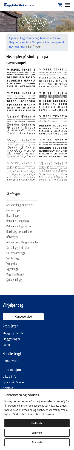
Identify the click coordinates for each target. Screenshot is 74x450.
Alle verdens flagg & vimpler (22, 242)
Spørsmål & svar (13, 382)
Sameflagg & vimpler (17, 247)
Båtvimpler (12, 237)
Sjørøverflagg (14, 279)
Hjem (12, 38)
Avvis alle (37, 442)
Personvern (10, 361)
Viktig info (9, 376)
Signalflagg (12, 269)
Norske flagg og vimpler (19, 205)
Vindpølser (12, 263)
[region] (37, 419)
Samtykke (37, 432)
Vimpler (37, 42)
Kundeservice (23, 316)
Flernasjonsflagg (15, 253)
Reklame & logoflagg (17, 221)
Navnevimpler (14, 210)
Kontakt (8, 388)
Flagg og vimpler (14, 333)
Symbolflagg (13, 258)
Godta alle (36, 423)
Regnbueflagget (15, 274)
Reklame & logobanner (19, 226)
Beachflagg (12, 215)
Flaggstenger (11, 339)
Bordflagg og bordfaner (19, 231)
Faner (6, 345)
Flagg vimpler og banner (34, 38)
